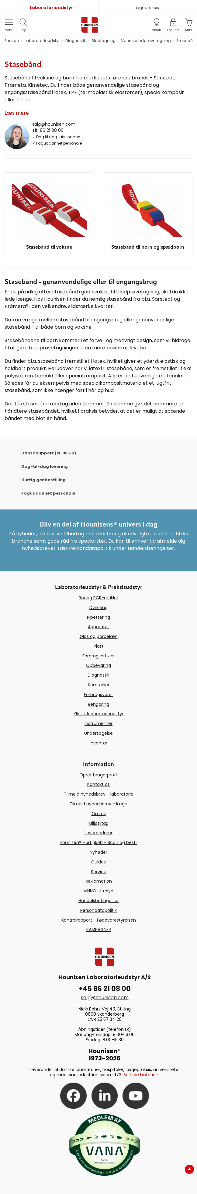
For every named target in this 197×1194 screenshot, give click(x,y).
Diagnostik (98, 675)
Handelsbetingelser (98, 901)
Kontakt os (98, 784)
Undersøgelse (98, 733)
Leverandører (98, 833)
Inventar (98, 743)
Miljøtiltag (98, 823)
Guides (98, 862)
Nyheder (98, 852)
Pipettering (98, 617)
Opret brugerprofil (98, 775)
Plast (99, 646)
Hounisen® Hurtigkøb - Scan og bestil (98, 842)
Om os (99, 814)
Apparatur (98, 627)
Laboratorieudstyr (51, 8)
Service (98, 872)
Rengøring (98, 704)
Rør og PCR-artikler (98, 598)
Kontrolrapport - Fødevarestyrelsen (98, 920)
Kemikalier (98, 685)
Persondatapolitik (98, 910)
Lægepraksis (146, 8)
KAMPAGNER (98, 929)
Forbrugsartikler (98, 656)
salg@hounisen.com (53, 124)
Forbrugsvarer (98, 695)
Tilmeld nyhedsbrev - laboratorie (98, 794)
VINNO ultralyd (98, 891)
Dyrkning (98, 607)
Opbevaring (98, 665)
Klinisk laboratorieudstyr (98, 714)
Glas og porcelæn (99, 636)
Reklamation (98, 881)
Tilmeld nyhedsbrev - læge (98, 804)
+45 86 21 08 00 (105, 988)
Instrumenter (98, 723)
